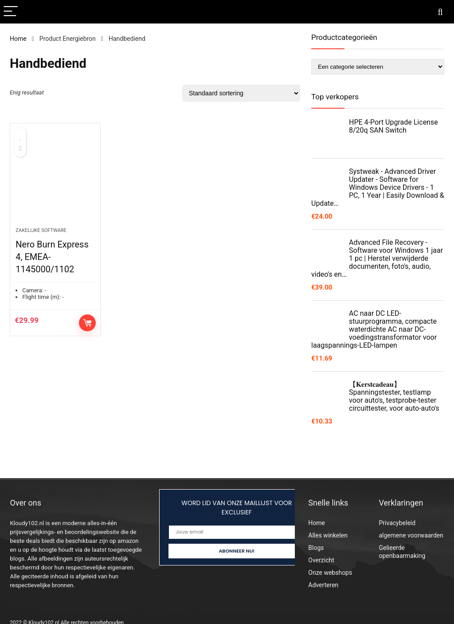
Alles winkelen (328, 535)
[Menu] (10, 12)
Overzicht (321, 560)
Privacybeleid (397, 522)
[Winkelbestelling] (241, 93)
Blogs (316, 547)
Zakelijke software (41, 230)
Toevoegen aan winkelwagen (87, 323)
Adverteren (323, 585)
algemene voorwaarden (411, 535)
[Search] (440, 12)
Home (18, 38)
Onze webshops (330, 572)
